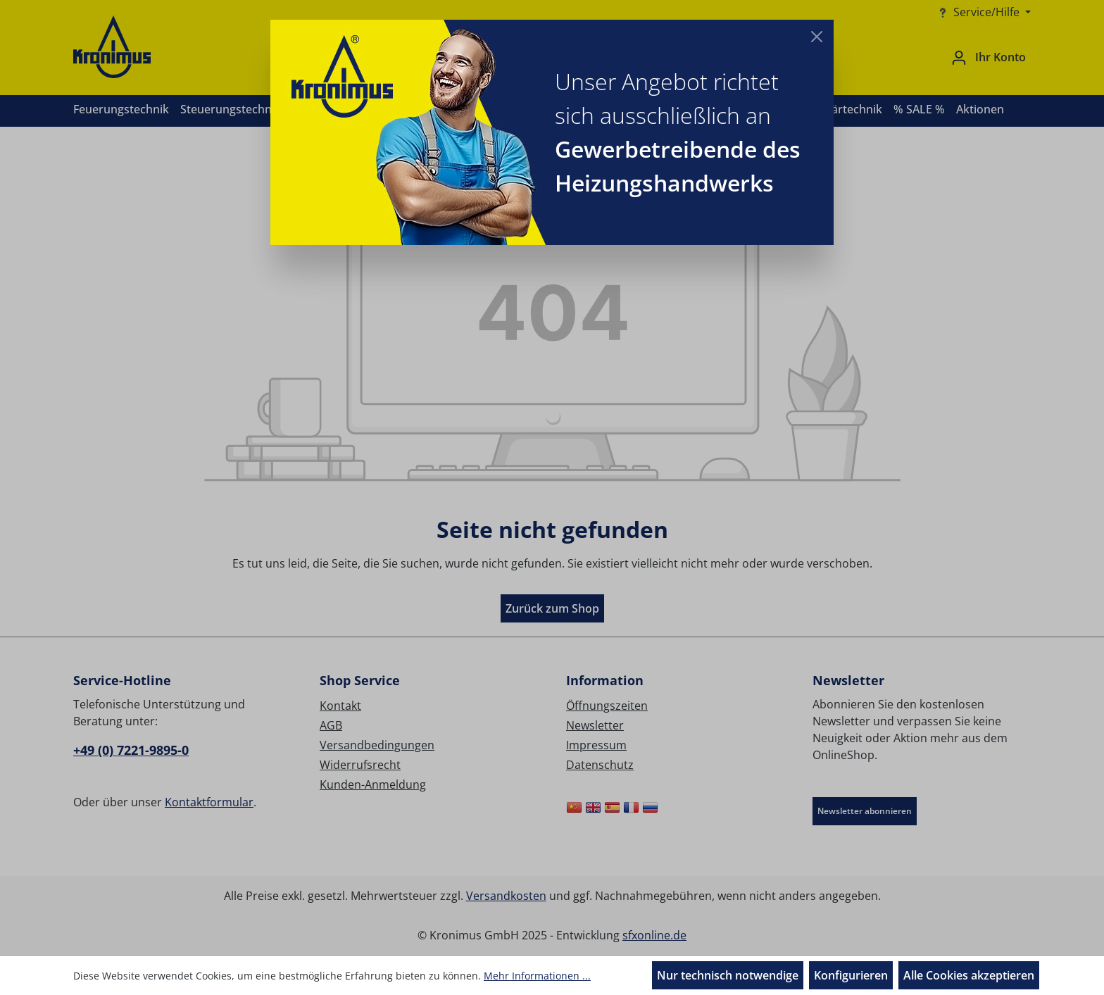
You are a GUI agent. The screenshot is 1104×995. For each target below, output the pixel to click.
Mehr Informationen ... (537, 975)
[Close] (816, 36)
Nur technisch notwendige (727, 975)
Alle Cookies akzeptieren (968, 975)
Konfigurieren (851, 975)
